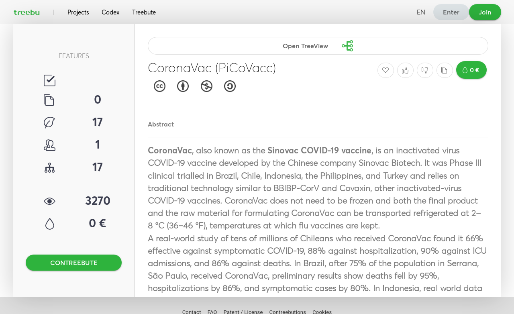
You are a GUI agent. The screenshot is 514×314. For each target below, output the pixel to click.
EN (421, 12)
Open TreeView (317, 45)
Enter (451, 12)
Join (485, 12)
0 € (471, 70)
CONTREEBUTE (74, 263)
